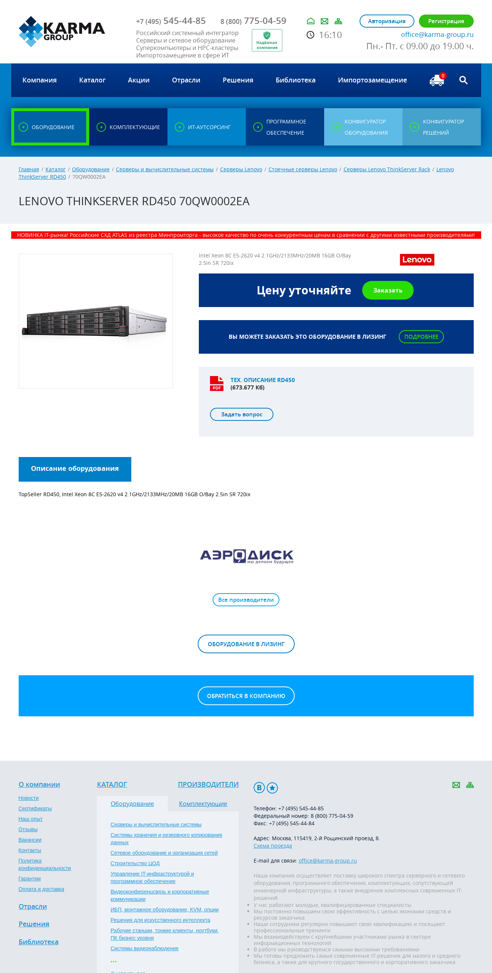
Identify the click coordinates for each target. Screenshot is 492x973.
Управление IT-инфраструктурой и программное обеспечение (152, 877)
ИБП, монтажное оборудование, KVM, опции (165, 910)
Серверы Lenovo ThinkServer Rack (387, 169)
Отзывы (28, 829)
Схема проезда (273, 845)
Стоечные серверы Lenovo (303, 169)
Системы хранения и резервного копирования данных (166, 838)
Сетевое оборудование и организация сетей (164, 853)
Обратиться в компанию (246, 696)
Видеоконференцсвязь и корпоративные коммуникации (160, 895)
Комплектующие (203, 804)
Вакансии (30, 840)
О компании (39, 784)
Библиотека (39, 942)
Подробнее (421, 337)
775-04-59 (253, 20)
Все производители (246, 600)
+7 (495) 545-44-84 (291, 823)
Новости (29, 798)
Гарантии (30, 879)
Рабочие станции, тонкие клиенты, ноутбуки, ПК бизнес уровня (165, 934)
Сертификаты (35, 808)
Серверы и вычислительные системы (165, 169)
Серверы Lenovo (241, 169)
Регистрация (446, 21)
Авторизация (387, 21)
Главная (29, 169)
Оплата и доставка (41, 889)
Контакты (30, 850)
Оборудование (91, 169)
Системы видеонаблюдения (145, 948)
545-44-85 (171, 20)
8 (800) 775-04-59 (332, 815)
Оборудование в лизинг (246, 644)
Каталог (56, 169)
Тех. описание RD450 (263, 380)
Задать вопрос (241, 414)
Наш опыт (31, 819)
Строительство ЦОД (135, 863)
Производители (208, 784)
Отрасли (33, 906)
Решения (34, 924)
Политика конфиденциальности (45, 864)
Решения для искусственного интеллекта (160, 920)
